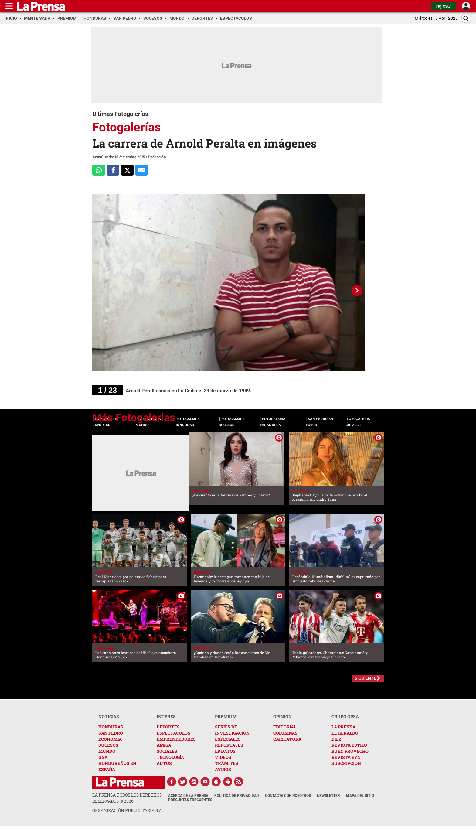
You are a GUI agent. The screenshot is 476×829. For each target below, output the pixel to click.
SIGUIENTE (365, 678)
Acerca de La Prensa (188, 795)
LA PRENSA (343, 727)
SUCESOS (108, 745)
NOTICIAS (108, 716)
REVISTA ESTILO (349, 745)
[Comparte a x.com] (127, 170)
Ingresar (443, 6)
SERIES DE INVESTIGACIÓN (232, 730)
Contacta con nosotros (288, 795)
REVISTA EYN (346, 757)
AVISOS (223, 769)
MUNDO (106, 751)
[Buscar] (466, 18)
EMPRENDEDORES (176, 739)
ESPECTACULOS (173, 733)
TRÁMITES (226, 763)
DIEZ (336, 739)
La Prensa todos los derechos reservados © (127, 798)
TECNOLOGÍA (170, 757)
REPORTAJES (229, 745)
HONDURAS (110, 727)
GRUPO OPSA (345, 716)
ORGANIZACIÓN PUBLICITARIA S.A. (127, 810)
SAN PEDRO (110, 733)
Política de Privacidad (236, 795)
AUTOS (164, 763)
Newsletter (328, 795)
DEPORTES (168, 727)
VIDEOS (223, 757)
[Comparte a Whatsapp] (98, 170)
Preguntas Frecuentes (190, 800)
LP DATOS (225, 751)
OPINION (282, 716)
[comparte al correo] (141, 170)
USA (102, 757)
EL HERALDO (345, 733)
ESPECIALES (228, 739)
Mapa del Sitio (360, 795)
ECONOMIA (110, 739)
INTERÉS (166, 716)
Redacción (157, 156)
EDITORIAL (284, 727)
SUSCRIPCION (346, 763)
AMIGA (164, 745)
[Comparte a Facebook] (113, 170)
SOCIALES (167, 751)
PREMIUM (226, 716)
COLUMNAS (285, 733)
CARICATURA (287, 739)
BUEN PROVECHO (350, 751)
